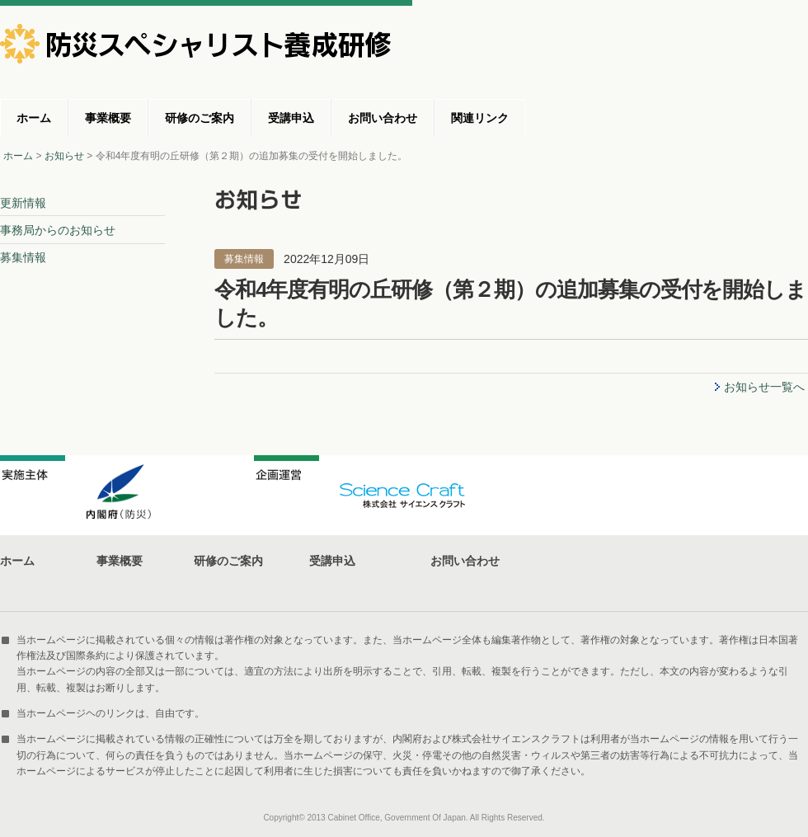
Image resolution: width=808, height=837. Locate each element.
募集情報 (23, 257)
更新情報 (23, 202)
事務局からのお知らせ (57, 230)
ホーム (33, 118)
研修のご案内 (199, 118)
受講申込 (291, 118)
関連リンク (480, 118)
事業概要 (108, 118)
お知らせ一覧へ (764, 386)
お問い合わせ (382, 118)
